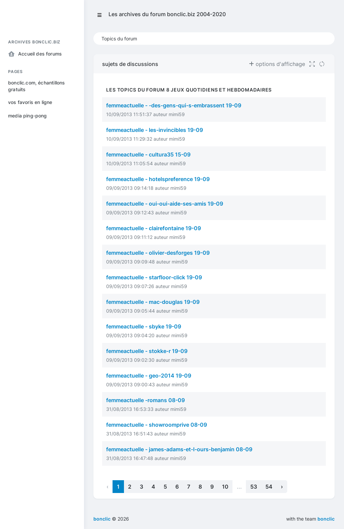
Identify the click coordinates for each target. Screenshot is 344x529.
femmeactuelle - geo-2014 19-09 (148, 375)
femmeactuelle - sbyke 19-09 (143, 326)
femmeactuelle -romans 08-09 (145, 400)
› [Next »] (282, 486)
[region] (42, 276)
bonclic (326, 519)
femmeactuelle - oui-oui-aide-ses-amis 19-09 (164, 203)
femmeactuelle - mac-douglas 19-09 (153, 301)
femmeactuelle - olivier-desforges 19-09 (158, 252)
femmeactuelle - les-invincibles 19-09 (154, 130)
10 (225, 486)
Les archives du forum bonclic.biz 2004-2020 (167, 14)
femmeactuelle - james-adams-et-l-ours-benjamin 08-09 (179, 449)
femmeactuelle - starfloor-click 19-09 (154, 277)
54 (268, 486)
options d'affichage (277, 64)
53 (253, 486)
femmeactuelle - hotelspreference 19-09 (158, 179)
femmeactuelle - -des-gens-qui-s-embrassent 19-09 (173, 105)
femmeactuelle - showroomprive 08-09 (156, 424)
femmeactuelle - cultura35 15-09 (148, 154)
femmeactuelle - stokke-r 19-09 (146, 351)
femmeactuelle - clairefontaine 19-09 (153, 228)
